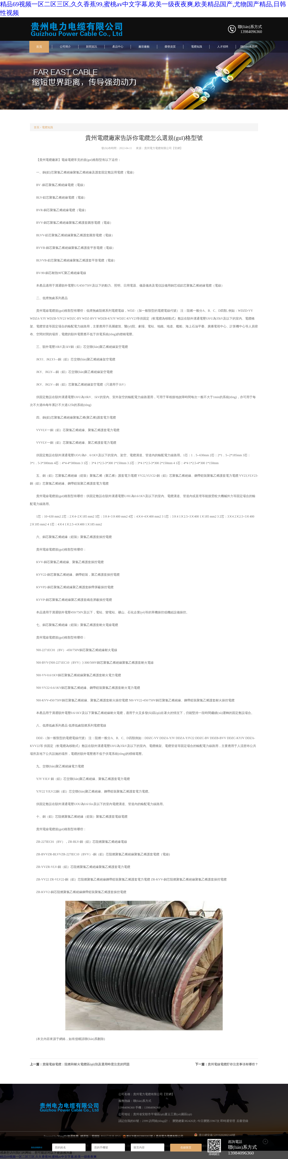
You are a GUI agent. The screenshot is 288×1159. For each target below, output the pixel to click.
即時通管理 (227, 1120)
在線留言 (185, 1147)
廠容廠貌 (144, 46)
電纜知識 (196, 46)
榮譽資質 (170, 46)
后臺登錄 (242, 1120)
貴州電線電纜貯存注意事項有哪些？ (233, 1064)
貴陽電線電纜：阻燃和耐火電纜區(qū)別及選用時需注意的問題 (86, 1064)
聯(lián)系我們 (248, 46)
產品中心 (117, 46)
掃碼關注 (214, 1154)
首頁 (39, 46)
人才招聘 (222, 46)
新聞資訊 (91, 46)
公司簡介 (65, 46)
